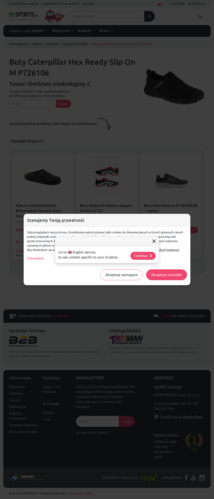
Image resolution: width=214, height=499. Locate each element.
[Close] (154, 241)
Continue (143, 256)
